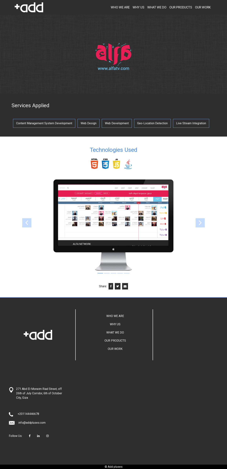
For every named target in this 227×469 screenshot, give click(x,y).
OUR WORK (203, 7)
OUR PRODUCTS (180, 7)
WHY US (138, 7)
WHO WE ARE (120, 7)
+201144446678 (28, 414)
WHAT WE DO (156, 7)
